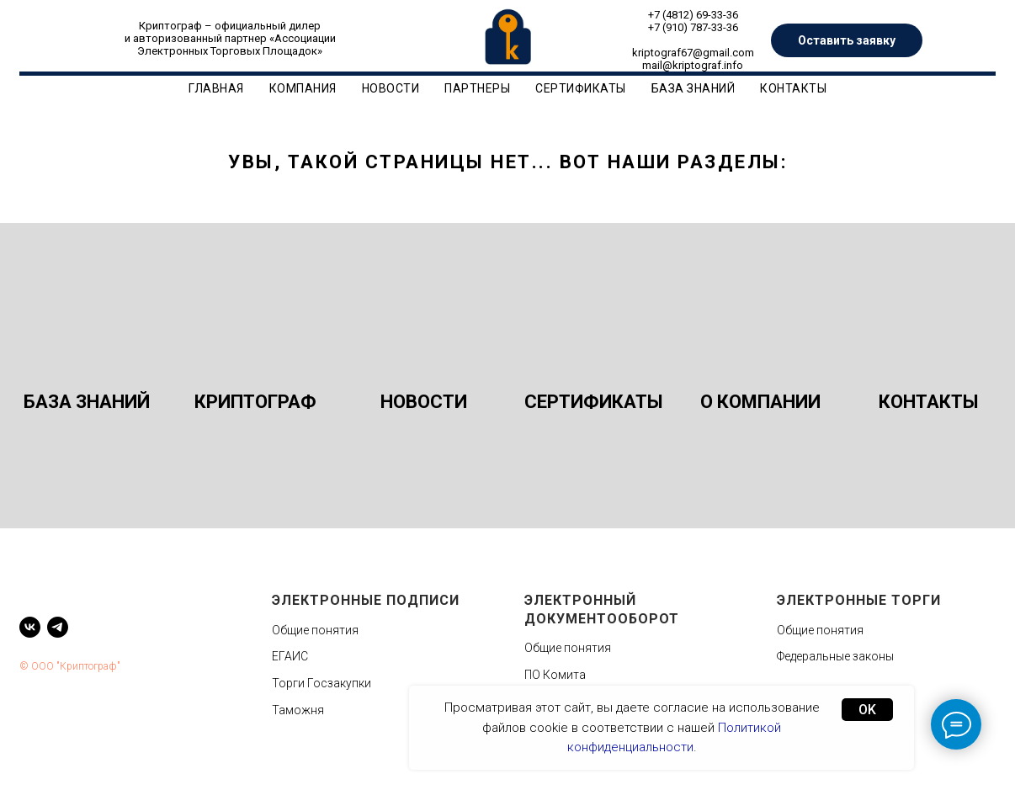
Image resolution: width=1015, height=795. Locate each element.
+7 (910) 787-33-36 (693, 27)
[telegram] (57, 627)
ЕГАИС (290, 656)
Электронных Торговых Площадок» (229, 51)
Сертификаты (580, 88)
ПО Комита (555, 674)
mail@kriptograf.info (692, 65)
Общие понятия (315, 630)
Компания (303, 88)
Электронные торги (859, 600)
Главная (216, 88)
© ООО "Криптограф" (69, 666)
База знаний (693, 88)
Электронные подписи (366, 600)
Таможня (298, 710)
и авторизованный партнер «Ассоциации (230, 38)
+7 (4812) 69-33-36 (693, 14)
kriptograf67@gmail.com (693, 52)
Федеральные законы (835, 656)
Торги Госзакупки (321, 683)
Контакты (793, 88)
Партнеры (477, 88)
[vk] (29, 627)
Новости (391, 88)
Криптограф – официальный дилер (230, 25)
